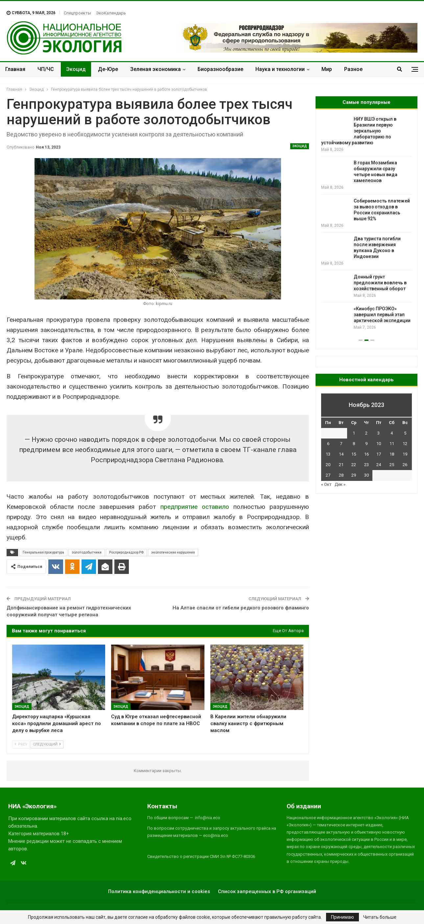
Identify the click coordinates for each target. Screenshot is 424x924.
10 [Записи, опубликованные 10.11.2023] (378, 443)
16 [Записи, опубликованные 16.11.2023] (366, 454)
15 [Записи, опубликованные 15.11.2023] (353, 454)
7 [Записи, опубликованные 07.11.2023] (341, 443)
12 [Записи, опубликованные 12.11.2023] (405, 443)
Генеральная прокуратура (43, 552)
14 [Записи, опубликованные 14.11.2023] (341, 454)
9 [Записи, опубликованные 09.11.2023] (366, 443)
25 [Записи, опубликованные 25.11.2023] (391, 464)
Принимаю (342, 917)
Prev (20, 744)
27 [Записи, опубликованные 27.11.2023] (328, 475)
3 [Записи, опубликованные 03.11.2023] (378, 433)
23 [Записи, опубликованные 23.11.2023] (366, 464)
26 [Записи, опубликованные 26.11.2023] (405, 464)
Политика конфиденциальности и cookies (159, 891)
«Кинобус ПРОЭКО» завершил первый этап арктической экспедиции (382, 314)
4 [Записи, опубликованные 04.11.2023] (391, 433)
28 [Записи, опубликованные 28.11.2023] (341, 475)
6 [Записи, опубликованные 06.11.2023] (328, 443)
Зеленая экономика (155, 69)
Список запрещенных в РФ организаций (267, 891)
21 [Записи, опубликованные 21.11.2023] (341, 464)
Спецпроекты (77, 13)
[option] (366, 223)
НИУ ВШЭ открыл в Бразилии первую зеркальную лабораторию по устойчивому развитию (358, 130)
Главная (15, 69)
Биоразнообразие (220, 69)
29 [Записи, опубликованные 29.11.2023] (353, 475)
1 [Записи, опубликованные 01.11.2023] (354, 433)
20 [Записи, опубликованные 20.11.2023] (328, 464)
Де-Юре (108, 69)
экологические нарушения (173, 552)
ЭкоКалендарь (111, 13)
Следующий (47, 744)
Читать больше (379, 917)
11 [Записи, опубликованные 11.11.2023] (391, 443)
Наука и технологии (280, 69)
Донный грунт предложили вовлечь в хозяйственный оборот (380, 282)
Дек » (340, 484)
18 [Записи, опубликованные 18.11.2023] (391, 454)
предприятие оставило (194, 506)
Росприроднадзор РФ (126, 552)
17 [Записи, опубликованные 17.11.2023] (378, 454)
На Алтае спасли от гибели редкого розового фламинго (241, 608)
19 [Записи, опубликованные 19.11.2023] (405, 454)
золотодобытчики (87, 552)
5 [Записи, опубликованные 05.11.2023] (405, 433)
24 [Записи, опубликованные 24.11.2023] (378, 464)
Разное (353, 69)
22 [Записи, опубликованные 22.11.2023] (353, 464)
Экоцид (76, 69)
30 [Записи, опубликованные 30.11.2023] (366, 475)
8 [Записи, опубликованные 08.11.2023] (354, 443)
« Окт (326, 484)
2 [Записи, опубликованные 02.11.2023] (366, 433)
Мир (326, 69)
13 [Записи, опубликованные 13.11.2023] (328, 454)
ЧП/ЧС (45, 69)
